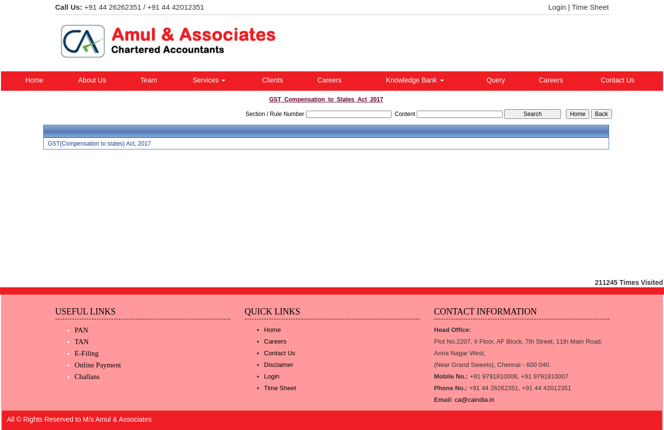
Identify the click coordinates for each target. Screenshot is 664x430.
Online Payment (98, 365)
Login (557, 7)
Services (209, 80)
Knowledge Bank (415, 80)
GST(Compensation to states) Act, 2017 (99, 143)
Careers (330, 80)
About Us (92, 80)
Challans (87, 376)
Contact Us (617, 80)
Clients (272, 80)
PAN (81, 330)
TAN (82, 342)
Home (34, 80)
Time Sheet (590, 7)
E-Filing (87, 353)
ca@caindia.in (474, 399)
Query (496, 80)
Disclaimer (279, 364)
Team (148, 80)
